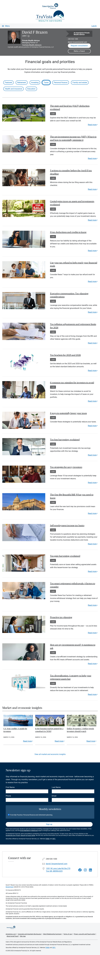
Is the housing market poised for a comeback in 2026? (49, 730)
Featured (8, 82)
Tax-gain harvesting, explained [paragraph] (65, 556)
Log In (94, 26)
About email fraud (12, 936)
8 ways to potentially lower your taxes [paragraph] (68, 413)
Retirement (21, 82)
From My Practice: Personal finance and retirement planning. (31, 815)
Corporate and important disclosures (29, 934)
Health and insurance (13, 89)
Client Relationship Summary (52, 934)
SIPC (53, 839)
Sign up (49, 824)
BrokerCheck (9, 887)
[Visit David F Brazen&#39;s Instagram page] (85, 870)
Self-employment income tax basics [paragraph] (67, 525)
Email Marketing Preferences (29, 830)
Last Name (56, 787)
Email (54, 796)
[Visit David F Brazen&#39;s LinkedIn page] (90, 870)
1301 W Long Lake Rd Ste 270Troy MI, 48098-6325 (58, 869)
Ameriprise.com (11, 934)
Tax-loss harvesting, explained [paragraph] (65, 440)
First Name (10, 787)
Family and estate (80, 82)
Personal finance (60, 82)
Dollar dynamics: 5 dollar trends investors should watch (80, 730)
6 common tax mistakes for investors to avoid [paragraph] (72, 383)
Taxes (46, 82)
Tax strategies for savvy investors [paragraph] (66, 467)
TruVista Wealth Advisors (31, 45)
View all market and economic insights (50, 754)
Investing (35, 82)
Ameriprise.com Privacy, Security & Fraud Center (20, 835)
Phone (8, 796)
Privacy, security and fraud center (84, 934)
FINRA (47, 839)
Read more (92, 125)
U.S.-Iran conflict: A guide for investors (15, 730)
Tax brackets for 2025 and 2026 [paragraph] (65, 355)
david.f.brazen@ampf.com (77, 42)
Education (31, 89)
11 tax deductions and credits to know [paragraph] (68, 232)
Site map (23, 936)
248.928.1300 (73, 39)
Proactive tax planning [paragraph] (61, 617)
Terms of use (67, 934)
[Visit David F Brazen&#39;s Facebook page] (80, 870)
